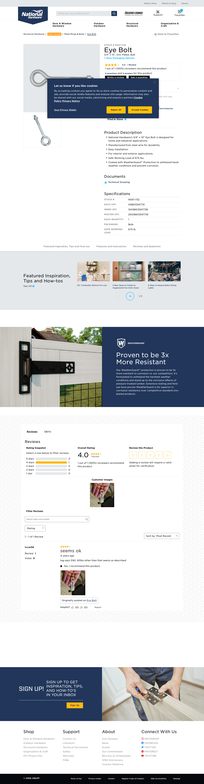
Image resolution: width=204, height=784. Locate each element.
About (184, 3)
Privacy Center (95, 779)
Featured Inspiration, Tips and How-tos (66, 246)
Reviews (32, 431)
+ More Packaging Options (119, 58)
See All (28, 286)
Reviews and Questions (147, 246)
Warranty (68, 756)
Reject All (116, 110)
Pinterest (149, 751)
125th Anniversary (112, 760)
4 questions (111, 73)
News (105, 743)
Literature (69, 743)
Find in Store (117, 119)
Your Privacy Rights (65, 110)
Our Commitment (112, 751)
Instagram (150, 738)
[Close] (154, 82)
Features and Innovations (111, 246)
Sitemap (176, 779)
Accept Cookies (140, 110)
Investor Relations (112, 764)
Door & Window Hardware (62, 24)
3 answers (128, 73)
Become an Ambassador (116, 756)
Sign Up (74, 705)
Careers (111, 779)
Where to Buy (169, 3)
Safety (66, 751)
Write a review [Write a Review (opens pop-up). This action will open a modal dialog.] (115, 77)
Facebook (149, 743)
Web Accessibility (158, 779)
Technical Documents (75, 747)
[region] (103, 98)
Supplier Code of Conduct (133, 779)
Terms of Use (76, 779)
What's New (150, 3)
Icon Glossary (110, 738)
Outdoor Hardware (99, 24)
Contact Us (69, 738)
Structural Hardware (132, 24)
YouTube (148, 756)
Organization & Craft (170, 24)
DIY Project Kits (32, 756)
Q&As (47, 431)
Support (71, 732)
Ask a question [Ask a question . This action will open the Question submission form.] (139, 77)
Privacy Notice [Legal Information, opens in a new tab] (71, 101)
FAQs (66, 760)
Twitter (148, 747)
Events (106, 747)
